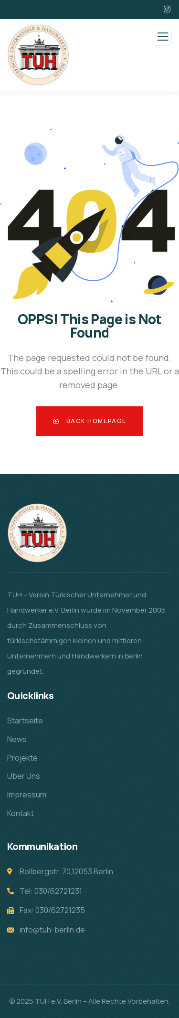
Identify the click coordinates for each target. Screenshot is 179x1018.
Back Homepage (89, 421)
